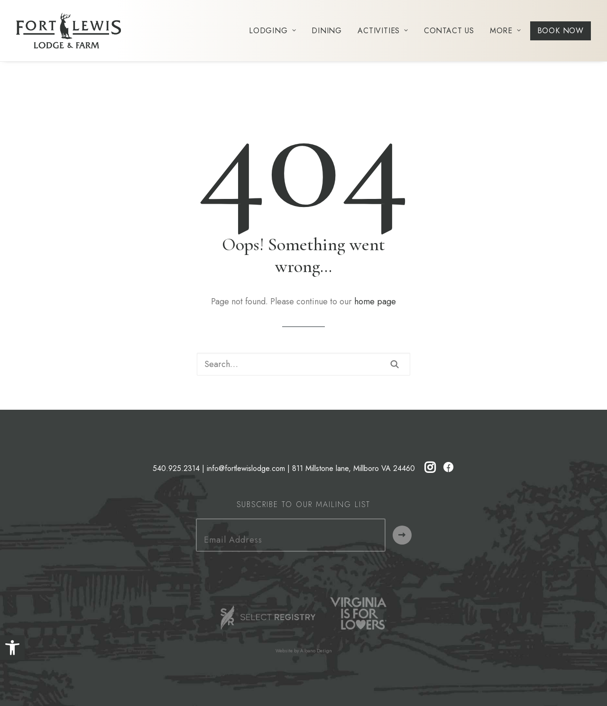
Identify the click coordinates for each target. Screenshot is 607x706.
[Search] (303, 364)
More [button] (505, 30)
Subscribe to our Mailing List (303, 504)
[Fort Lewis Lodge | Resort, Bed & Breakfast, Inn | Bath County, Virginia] (68, 30)
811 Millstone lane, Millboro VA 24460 (353, 468)
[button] (12, 647)
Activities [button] (383, 30)
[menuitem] (276, 30)
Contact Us (449, 30)
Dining (327, 30)
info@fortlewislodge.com (246, 468)
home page (375, 301)
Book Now (560, 30)
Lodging (272, 30)
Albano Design (316, 650)
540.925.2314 (176, 468)
